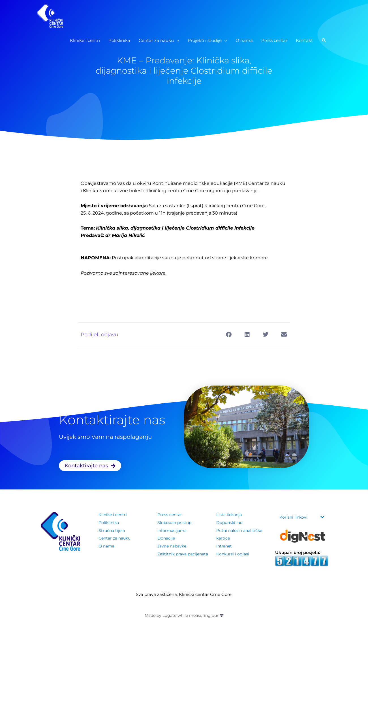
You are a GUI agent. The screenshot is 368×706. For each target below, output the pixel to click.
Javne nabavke (173, 546)
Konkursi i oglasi (233, 554)
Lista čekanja (230, 514)
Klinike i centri (114, 514)
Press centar (170, 514)
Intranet (224, 546)
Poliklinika (109, 522)
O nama (107, 546)
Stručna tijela (112, 530)
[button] (324, 48)
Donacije (166, 538)
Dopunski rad (230, 522)
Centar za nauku (116, 538)
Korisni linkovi (294, 517)
